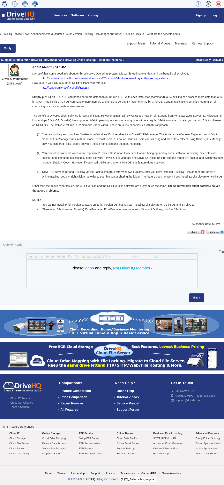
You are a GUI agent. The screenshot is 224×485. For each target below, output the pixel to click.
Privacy (110, 473)
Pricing (92, 15)
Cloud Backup (17, 448)
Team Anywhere (20, 407)
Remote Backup (125, 448)
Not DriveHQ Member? (133, 268)
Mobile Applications (206, 448)
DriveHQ (90, 479)
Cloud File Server (19, 443)
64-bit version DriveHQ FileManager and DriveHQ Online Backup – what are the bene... (68, 59)
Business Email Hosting (167, 433)
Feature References (22, 426)
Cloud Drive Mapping (54, 438)
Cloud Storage (17, 438)
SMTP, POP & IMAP (164, 438)
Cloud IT (14, 433)
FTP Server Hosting (90, 443)
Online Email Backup (128, 443)
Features (60, 15)
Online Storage (51, 433)
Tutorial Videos (160, 43)
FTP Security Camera (91, 453)
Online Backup (125, 433)
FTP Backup (86, 448)
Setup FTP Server (89, 438)
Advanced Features (207, 433)
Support (95, 473)
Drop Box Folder (51, 453)
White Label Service (207, 453)
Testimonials (128, 473)
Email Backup (161, 453)
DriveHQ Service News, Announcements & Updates (33, 34)
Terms (61, 473)
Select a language (137, 479)
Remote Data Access (54, 443)
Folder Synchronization (208, 443)
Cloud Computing (19, 453)
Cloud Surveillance (21, 402)
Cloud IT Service (20, 398)
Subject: (6, 59)
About (48, 473)
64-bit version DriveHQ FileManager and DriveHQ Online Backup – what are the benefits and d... (123, 34)
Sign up (200, 15)
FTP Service (86, 433)
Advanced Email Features (167, 443)
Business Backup (126, 453)
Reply (8, 48)
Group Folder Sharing (208, 438)
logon (89, 268)
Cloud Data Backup (127, 438)
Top (221, 251)
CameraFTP (148, 473)
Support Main (135, 43)
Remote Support (202, 43)
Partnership (78, 473)
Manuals (181, 43)
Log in (216, 15)
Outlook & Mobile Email (166, 448)
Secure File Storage (53, 448)
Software (77, 15)
